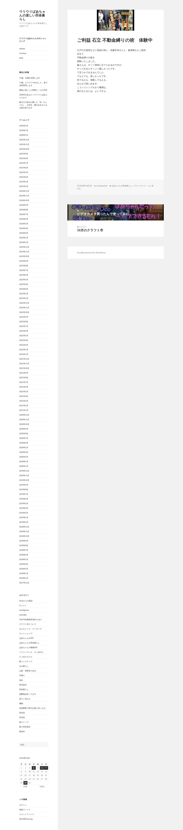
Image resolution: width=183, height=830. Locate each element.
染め (21, 680)
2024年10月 (24, 200)
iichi (21, 58)
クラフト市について (27, 624)
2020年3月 (23, 457)
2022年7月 (23, 326)
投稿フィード (24, 809)
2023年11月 (24, 251)
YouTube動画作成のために (30, 619)
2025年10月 (24, 149)
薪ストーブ (24, 722)
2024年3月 (23, 233)
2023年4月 (23, 284)
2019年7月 (23, 494)
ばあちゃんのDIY (26, 638)
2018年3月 (23, 568)
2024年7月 (23, 214)
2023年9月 (23, 261)
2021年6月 (23, 387)
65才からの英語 (26, 601)
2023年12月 (24, 247)
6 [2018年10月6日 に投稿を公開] (41, 768)
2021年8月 (23, 377)
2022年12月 (24, 303)
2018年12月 (24, 526)
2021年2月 (23, 405)
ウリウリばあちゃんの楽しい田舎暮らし (32, 15)
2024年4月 (23, 228)
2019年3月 (23, 512)
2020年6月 (23, 443)
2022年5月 (23, 335)
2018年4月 (23, 564)
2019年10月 (24, 480)
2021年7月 (23, 382)
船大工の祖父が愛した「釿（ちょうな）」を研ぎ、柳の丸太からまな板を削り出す (33, 105)
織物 (21, 703)
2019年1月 (23, 522)
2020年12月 (24, 415)
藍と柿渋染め (24, 726)
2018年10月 (24, 536)
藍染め (22, 731)
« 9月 (25, 786)
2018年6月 (23, 554)
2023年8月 (23, 265)
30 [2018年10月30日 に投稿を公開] (25, 782)
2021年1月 (23, 410)
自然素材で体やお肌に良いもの (32, 708)
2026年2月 (23, 130)
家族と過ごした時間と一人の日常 (33, 90)
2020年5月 (23, 447)
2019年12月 (24, 471)
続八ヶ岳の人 (24, 698)
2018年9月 (23, 540)
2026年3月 (23, 125)
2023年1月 (23, 298)
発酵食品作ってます (27, 694)
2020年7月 (23, 438)
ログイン (23, 805)
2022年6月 (23, 331)
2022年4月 (23, 340)
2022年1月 (23, 354)
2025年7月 (23, 163)
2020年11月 (24, 419)
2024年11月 (24, 195)
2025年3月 (23, 181)
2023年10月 (24, 256)
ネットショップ (25, 633)
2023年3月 (23, 289)
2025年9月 (23, 153)
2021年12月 (24, 359)
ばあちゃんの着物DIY (28, 647)
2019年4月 (23, 508)
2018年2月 (23, 573)
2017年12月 (24, 582)
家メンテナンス (25, 661)
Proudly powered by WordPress (91, 252)
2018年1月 (23, 578)
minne (22, 48)
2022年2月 (23, 349)
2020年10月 (24, 424)
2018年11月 (24, 531)
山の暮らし (24, 666)
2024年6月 (23, 219)
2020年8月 (23, 433)
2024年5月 (23, 223)
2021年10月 (24, 368)
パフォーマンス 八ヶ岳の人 (31, 652)
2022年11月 (24, 307)
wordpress (24, 610)
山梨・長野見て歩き (27, 670)
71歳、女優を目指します (29, 78)
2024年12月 (24, 191)
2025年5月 (23, 172)
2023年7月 (23, 270)
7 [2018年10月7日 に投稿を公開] (46, 768)
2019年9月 (23, 484)
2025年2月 (23, 186)
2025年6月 (23, 167)
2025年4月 (23, 177)
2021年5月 (23, 391)
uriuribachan (101, 185)
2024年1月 (23, 242)
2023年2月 (23, 293)
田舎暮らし (24, 689)
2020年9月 (23, 429)
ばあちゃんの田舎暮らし (29, 642)
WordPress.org (26, 819)
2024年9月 (23, 205)
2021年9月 (23, 373)
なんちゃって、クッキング (30, 628)
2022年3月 (23, 345)
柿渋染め (23, 684)
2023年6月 (23, 275)
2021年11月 (24, 363)
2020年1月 (23, 466)
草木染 (22, 712)
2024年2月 (23, 237)
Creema (22, 53)
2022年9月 (23, 317)
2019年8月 (23, 489)
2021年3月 (23, 401)
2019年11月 (24, 475)
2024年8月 (23, 209)
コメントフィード (26, 814)
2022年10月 (24, 312)
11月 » (42, 786)
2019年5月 (23, 503)
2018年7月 (23, 550)
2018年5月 (23, 559)
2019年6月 (23, 498)
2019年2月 (23, 517)
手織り (22, 675)
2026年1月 (23, 135)
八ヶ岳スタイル (25, 656)
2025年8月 (23, 158)
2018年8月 (23, 545)
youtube (23, 614)
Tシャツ (22, 605)
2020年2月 (23, 461)
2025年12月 (24, 139)
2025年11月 (24, 144)
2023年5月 (23, 279)
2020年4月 (23, 452)
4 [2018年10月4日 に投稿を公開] (33, 768)
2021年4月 (23, 396)
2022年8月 (23, 321)
